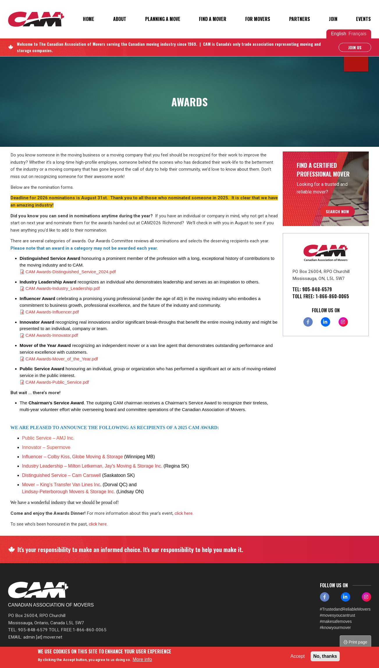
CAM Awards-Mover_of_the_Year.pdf (62, 358)
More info (142, 659)
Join (333, 18)
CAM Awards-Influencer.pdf (52, 311)
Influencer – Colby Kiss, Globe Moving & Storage (72, 456)
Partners (299, 18)
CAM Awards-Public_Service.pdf (57, 382)
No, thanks (325, 656)
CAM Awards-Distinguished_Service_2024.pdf (71, 271)
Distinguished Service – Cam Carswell (61, 475)
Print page (355, 642)
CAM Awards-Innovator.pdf (52, 335)
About (119, 18)
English (338, 33)
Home (88, 18)
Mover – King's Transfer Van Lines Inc (61, 484)
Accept (298, 656)
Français (357, 33)
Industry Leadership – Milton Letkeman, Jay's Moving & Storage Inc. (93, 465)
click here (184, 513)
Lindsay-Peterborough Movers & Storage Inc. (68, 491)
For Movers (257, 18)
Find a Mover (212, 18)
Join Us (355, 47)
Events (363, 18)
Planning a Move (162, 18)
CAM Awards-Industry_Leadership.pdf (63, 288)
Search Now (337, 211)
